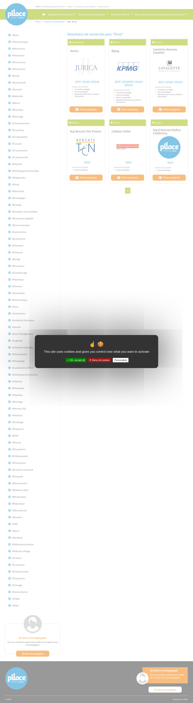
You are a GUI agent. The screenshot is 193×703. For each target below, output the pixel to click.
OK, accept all (76, 360)
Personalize (120, 360)
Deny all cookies (99, 360)
